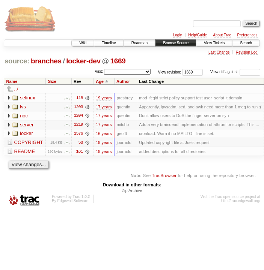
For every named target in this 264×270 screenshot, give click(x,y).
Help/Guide (197, 35)
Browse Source (176, 43)
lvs (23, 107)
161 (79, 152)
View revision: (169, 72)
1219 (78, 125)
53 (80, 143)
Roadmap (139, 43)
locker (26, 133)
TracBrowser (164, 176)
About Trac (222, 35)
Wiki (82, 43)
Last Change (219, 52)
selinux (27, 97)
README (24, 151)
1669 (118, 61)
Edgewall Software (72, 202)
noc (24, 115)
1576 (78, 134)
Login (177, 35)
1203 (78, 107)
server (26, 125)
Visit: (99, 71)
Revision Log (247, 52)
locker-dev (83, 61)
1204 (78, 116)
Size (52, 81)
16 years (104, 134)
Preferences (247, 35)
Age (100, 81)
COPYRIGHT (28, 143)
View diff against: (235, 72)
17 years (104, 107)
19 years (104, 98)
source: (17, 61)
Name (12, 81)
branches (46, 61)
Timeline (109, 43)
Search (246, 43)
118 (79, 98)
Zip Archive (132, 191)
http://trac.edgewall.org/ (240, 202)
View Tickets (214, 43)
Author (123, 81)
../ (16, 89)
